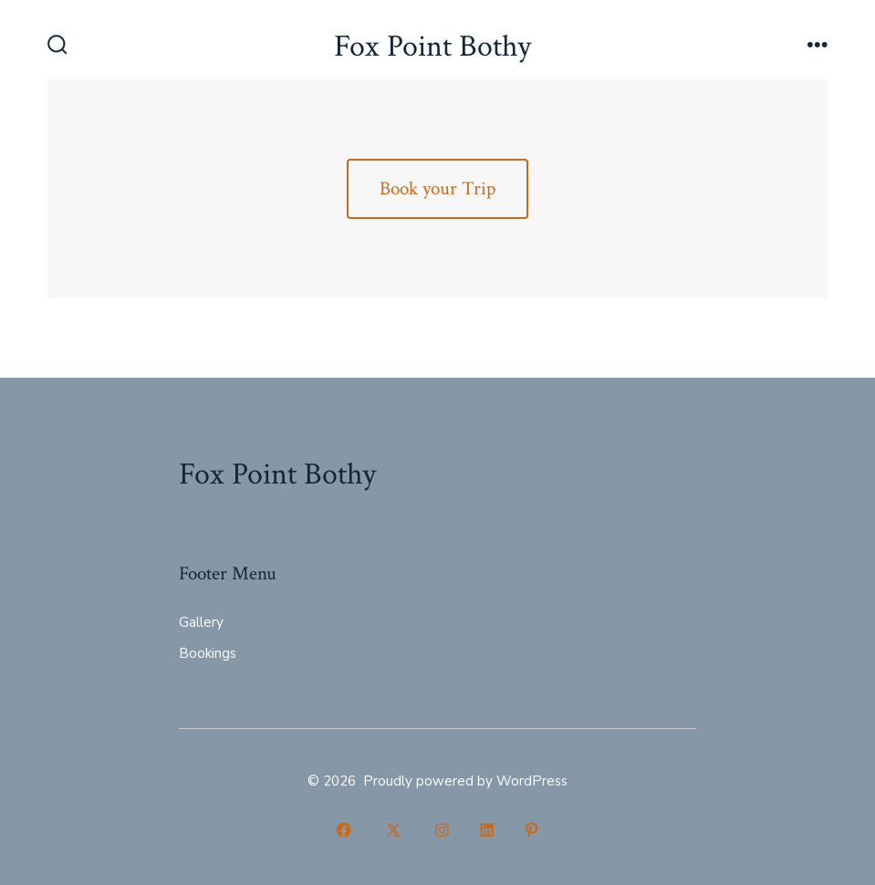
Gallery (201, 622)
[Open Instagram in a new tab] (443, 829)
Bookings (207, 653)
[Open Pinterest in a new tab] (531, 829)
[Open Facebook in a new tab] (343, 829)
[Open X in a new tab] (393, 829)
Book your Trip (437, 188)
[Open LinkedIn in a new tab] (486, 829)
